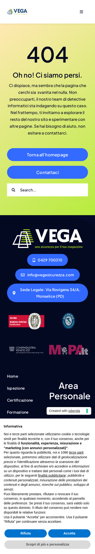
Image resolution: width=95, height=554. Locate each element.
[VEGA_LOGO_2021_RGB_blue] (17, 10)
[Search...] (47, 189)
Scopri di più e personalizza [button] (47, 544)
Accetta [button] (69, 533)
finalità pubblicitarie (52, 475)
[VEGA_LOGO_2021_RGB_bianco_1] (47, 231)
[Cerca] (13, 189)
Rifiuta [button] (26, 533)
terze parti (76, 452)
